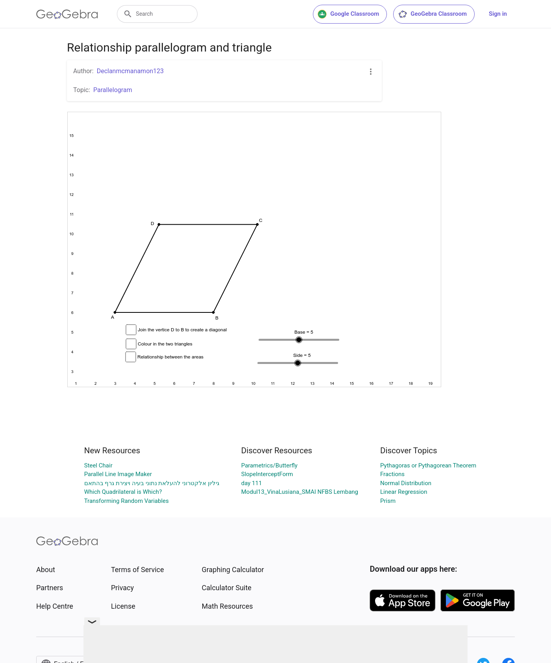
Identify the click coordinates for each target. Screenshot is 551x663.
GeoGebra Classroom (432, 14)
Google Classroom (348, 14)
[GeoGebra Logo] (67, 14)
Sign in (498, 13)
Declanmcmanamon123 (130, 71)
